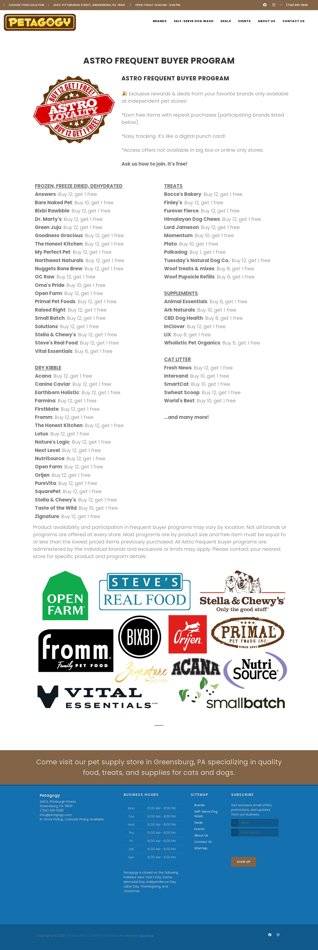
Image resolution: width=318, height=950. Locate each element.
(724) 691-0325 (52, 810)
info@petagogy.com (56, 815)
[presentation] (254, 844)
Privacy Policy (78, 935)
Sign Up (243, 862)
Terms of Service (104, 935)
